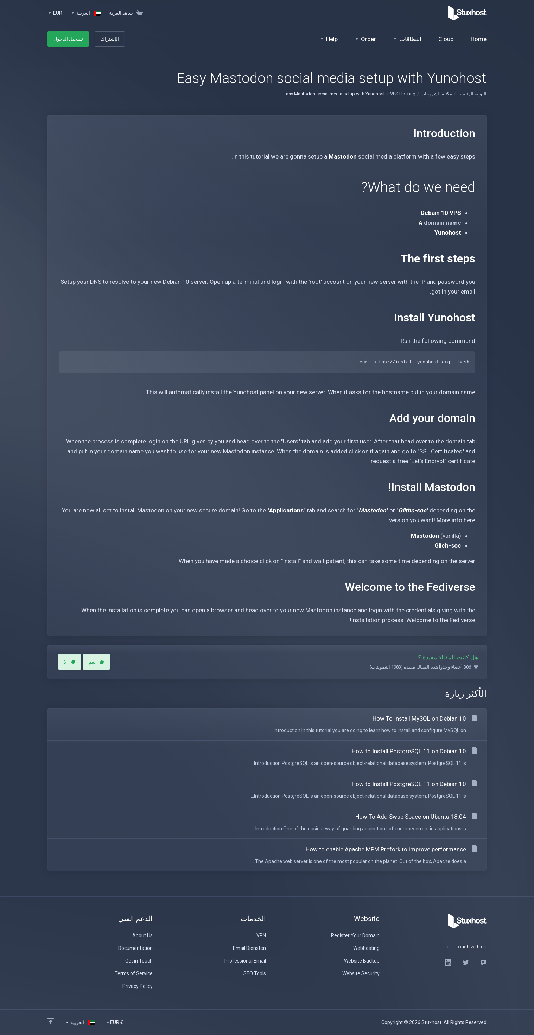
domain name (442, 222)
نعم (96, 662)
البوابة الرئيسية (472, 93)
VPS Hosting (402, 93)
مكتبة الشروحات (436, 93)
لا (69, 662)
